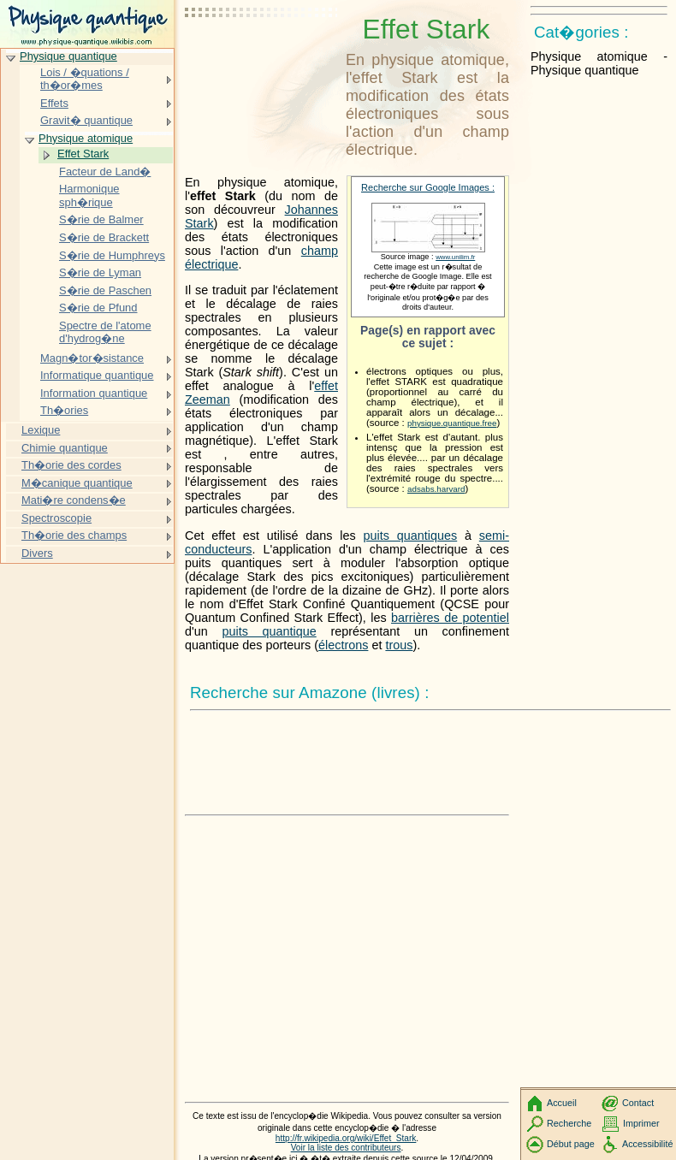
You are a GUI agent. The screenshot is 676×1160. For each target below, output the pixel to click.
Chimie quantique (64, 447)
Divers (37, 553)
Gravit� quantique (86, 120)
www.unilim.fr (455, 257)
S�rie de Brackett (104, 237)
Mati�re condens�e (73, 500)
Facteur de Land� (105, 171)
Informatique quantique (97, 375)
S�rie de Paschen (105, 290)
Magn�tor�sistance (92, 358)
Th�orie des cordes (71, 465)
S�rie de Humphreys (112, 255)
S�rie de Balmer (101, 219)
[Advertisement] (262, 55)
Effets (54, 103)
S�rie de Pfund (98, 307)
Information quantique (93, 393)
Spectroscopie (56, 518)
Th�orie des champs (74, 535)
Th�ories (64, 410)
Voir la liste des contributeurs (346, 1147)
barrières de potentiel (450, 617)
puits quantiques (411, 535)
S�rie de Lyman (100, 272)
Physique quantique (68, 56)
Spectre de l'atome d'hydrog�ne (105, 332)
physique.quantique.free (451, 423)
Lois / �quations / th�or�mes (84, 79)
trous (398, 645)
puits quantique (269, 631)
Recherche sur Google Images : (428, 187)
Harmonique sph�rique (89, 195)
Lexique (40, 429)
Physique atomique (86, 138)
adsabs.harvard (436, 489)
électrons (343, 645)
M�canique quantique (77, 482)
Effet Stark (83, 153)
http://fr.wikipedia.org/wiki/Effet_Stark (346, 1138)
